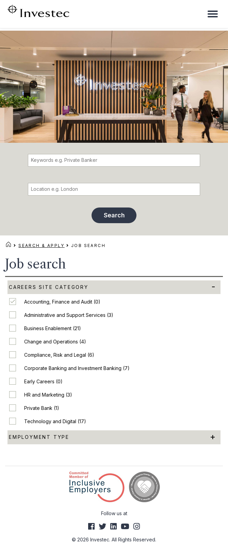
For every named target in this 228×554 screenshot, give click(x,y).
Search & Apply (41, 245)
